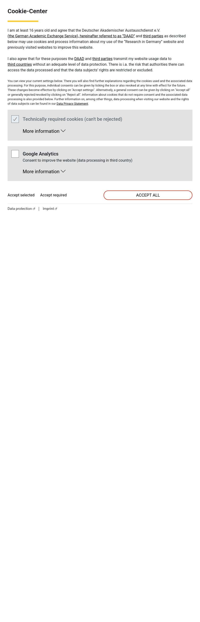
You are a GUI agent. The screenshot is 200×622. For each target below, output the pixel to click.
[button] (44, 130)
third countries (20, 64)
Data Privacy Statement (72, 103)
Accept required (53, 195)
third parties (153, 36)
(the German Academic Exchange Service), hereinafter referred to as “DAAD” (71, 36)
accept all (148, 195)
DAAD (79, 58)
